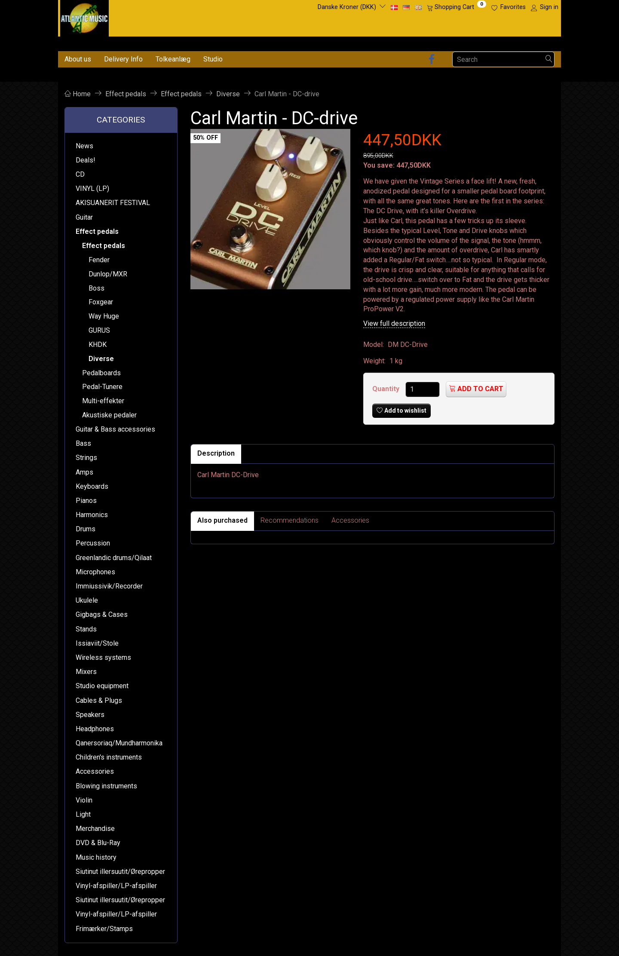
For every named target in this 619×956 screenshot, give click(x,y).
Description (216, 453)
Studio (213, 59)
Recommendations (289, 520)
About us (77, 59)
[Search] (548, 59)
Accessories (350, 520)
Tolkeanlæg (173, 59)
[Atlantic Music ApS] (84, 16)
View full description (394, 323)
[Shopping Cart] (456, 7)
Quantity (386, 389)
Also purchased (222, 520)
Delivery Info (123, 59)
